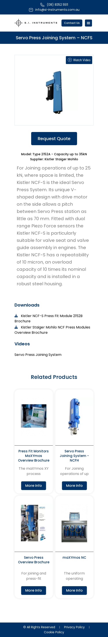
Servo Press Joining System (37, 354)
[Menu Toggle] (88, 23)
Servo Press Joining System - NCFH (74, 456)
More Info (33, 485)
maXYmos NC (74, 557)
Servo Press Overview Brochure (33, 559)
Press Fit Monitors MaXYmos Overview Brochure (33, 456)
